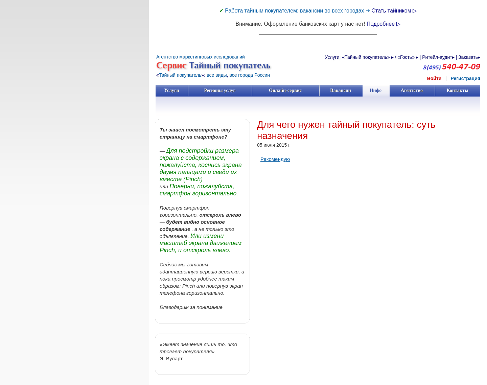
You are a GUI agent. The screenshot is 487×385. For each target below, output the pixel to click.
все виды (217, 75)
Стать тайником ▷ (394, 11)
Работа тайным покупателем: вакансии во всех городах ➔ (298, 11)
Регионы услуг (220, 90)
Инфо (376, 90)
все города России (249, 75)
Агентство (412, 90)
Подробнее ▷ (383, 24)
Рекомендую (275, 159)
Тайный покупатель (180, 75)
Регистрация (465, 78)
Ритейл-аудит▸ (438, 57)
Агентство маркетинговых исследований (200, 56)
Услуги (171, 90)
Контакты (457, 90)
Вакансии (340, 90)
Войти (434, 78)
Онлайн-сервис (285, 90)
